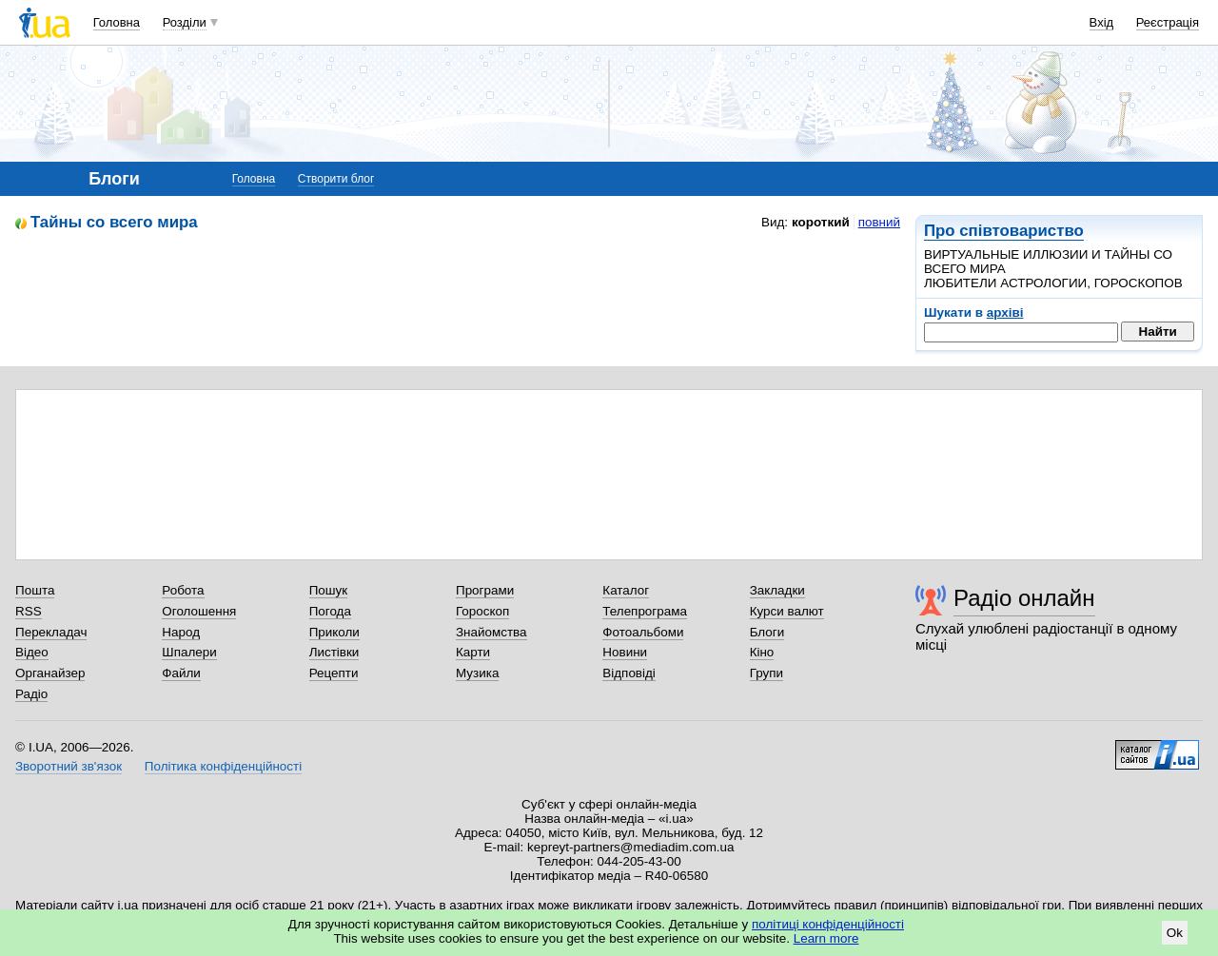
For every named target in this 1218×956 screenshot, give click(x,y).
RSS (28, 611)
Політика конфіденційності (223, 766)
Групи (766, 673)
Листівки (334, 652)
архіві (1005, 312)
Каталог (625, 590)
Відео (32, 652)
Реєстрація (1167, 22)
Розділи (184, 22)
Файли (181, 673)
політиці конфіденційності (828, 924)
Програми (485, 590)
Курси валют (787, 611)
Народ (181, 632)
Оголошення (199, 611)
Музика (477, 673)
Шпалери (189, 652)
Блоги (767, 632)
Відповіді (629, 673)
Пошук (328, 590)
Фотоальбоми (642, 632)
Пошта (34, 590)
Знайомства (491, 632)
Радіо (31, 694)
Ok (1175, 933)
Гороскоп (482, 611)
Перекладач (51, 632)
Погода (330, 611)
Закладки (777, 590)
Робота (183, 590)
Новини (624, 652)
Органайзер (50, 673)
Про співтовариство (1004, 231)
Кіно (762, 652)
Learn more (826, 938)
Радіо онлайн (1024, 598)
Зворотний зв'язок (68, 766)
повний (879, 222)
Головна (116, 22)
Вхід (1102, 22)
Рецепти (334, 673)
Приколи (334, 632)
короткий (821, 222)
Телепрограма (644, 611)
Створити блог (336, 178)
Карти (473, 652)
